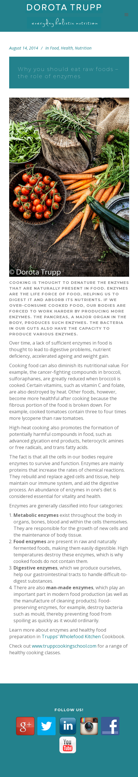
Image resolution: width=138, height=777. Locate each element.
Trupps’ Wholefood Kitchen (71, 636)
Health (67, 48)
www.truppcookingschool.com (64, 646)
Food (54, 48)
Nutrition (83, 48)
